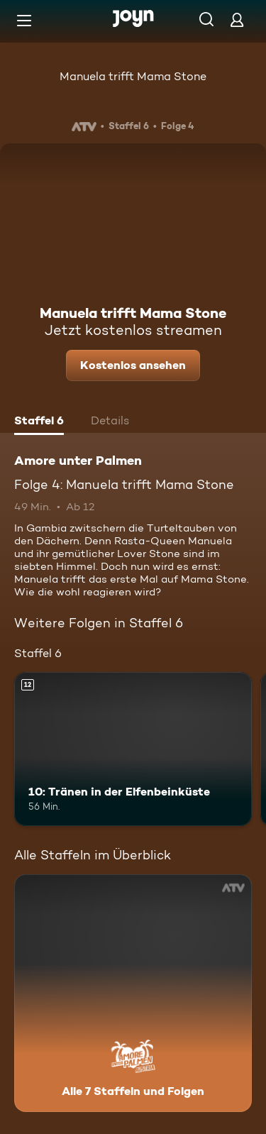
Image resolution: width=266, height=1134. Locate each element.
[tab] (39, 422)
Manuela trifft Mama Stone (133, 76)
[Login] (237, 19)
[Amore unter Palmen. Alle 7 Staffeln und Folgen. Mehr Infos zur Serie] (133, 993)
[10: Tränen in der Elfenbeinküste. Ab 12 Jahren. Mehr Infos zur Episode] (133, 749)
